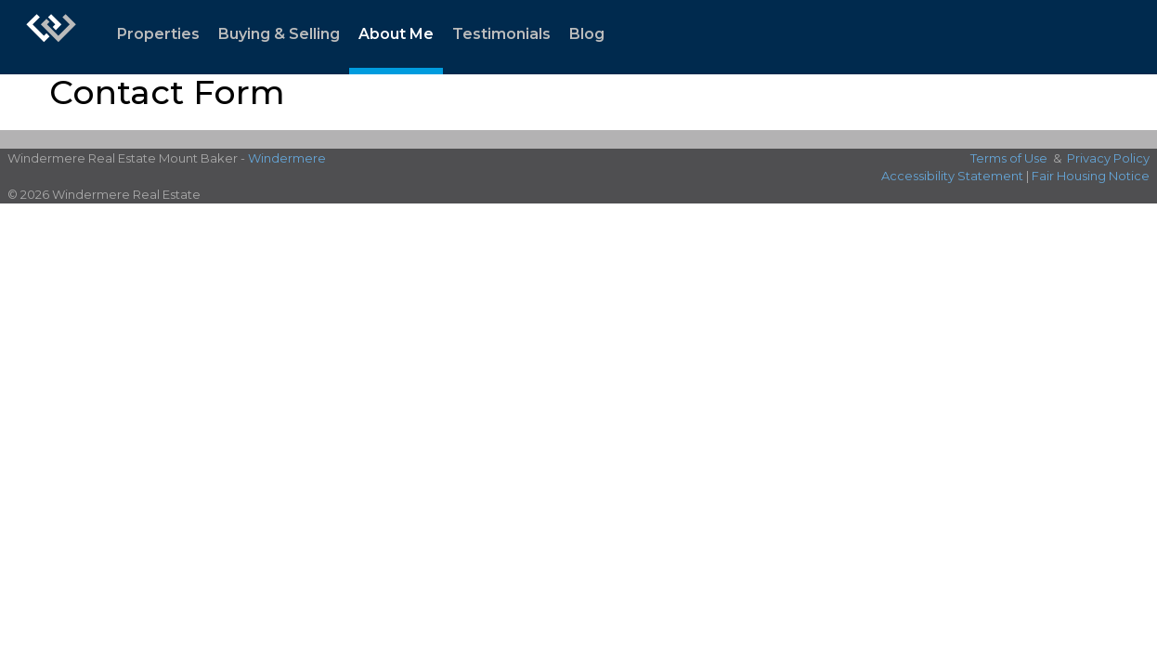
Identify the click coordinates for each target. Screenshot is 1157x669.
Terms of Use (1008, 158)
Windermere (287, 158)
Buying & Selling (279, 34)
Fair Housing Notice (1091, 175)
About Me (396, 34)
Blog (586, 34)
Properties (158, 34)
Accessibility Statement (952, 175)
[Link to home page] (51, 37)
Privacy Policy (1108, 158)
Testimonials (501, 34)
